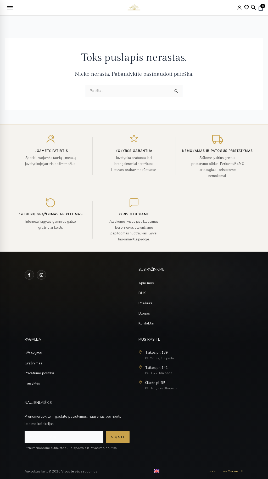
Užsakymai (33, 353)
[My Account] (239, 7)
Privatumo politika (39, 373)
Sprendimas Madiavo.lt (226, 471)
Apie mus (146, 283)
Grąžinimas (33, 363)
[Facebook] (29, 275)
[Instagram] (41, 275)
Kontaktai (146, 323)
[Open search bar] (253, 7)
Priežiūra (145, 303)
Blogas (144, 313)
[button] (10, 8)
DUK (142, 293)
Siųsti (118, 437)
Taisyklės (32, 383)
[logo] (133, 7)
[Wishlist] (246, 7)
